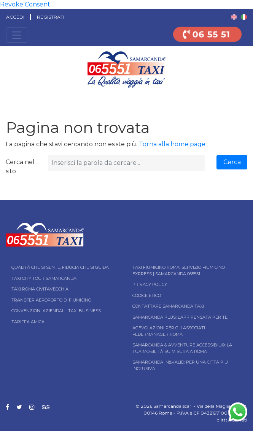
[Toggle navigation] (16, 35)
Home (6, 99)
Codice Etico (146, 295)
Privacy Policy (149, 284)
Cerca (232, 162)
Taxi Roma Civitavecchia (39, 289)
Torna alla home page (172, 144)
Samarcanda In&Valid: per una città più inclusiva (180, 365)
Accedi (15, 17)
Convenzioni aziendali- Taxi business (56, 310)
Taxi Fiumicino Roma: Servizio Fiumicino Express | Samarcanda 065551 (178, 270)
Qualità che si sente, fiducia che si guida (60, 267)
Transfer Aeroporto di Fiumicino (51, 300)
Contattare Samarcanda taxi (168, 306)
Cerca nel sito (20, 166)
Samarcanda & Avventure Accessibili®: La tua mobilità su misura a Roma (182, 348)
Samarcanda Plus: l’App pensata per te (180, 317)
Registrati (50, 17)
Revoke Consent (25, 4)
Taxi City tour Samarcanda (43, 278)
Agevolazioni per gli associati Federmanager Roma (168, 331)
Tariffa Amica (28, 321)
